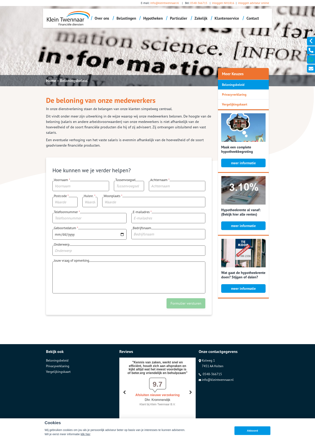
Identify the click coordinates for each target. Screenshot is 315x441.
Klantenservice (227, 18)
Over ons (102, 18)
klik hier (85, 434)
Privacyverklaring (234, 94)
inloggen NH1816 (223, 3)
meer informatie (243, 163)
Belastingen (126, 18)
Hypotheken (153, 18)
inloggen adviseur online (253, 3)
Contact (252, 18)
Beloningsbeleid (74, 80)
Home (51, 80)
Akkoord (252, 430)
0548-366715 (198, 3)
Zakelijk (200, 18)
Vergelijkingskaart (234, 104)
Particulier (178, 18)
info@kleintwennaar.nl (164, 3)
